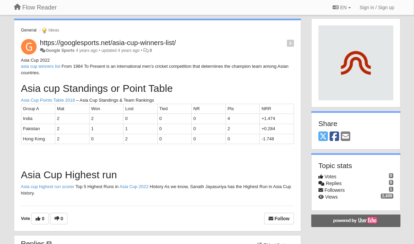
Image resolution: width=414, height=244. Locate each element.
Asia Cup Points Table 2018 (48, 100)
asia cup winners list (40, 66)
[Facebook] (334, 137)
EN (342, 7)
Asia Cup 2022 (133, 186)
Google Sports (60, 50)
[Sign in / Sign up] (377, 7)
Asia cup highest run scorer (48, 186)
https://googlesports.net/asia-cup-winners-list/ (108, 42)
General (29, 30)
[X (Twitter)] (323, 137)
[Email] (345, 137)
